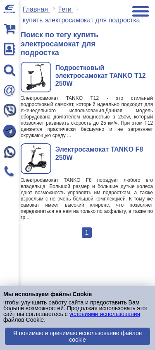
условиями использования (104, 314)
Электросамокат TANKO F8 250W (99, 153)
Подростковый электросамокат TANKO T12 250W (100, 75)
